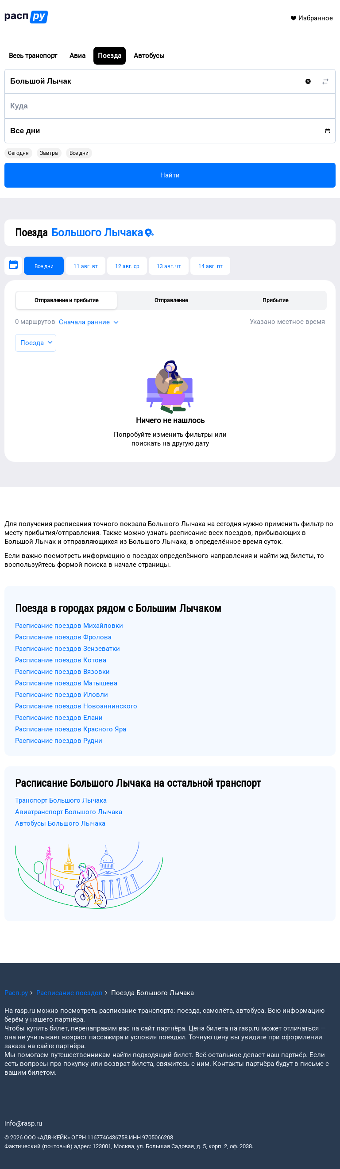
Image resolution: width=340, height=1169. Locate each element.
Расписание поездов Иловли (61, 695)
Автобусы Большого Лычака (60, 823)
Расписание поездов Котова (60, 660)
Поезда (109, 56)
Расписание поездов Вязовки (62, 672)
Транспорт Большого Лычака (61, 800)
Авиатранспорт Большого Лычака (68, 812)
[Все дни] (44, 266)
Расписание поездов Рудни (58, 741)
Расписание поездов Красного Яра (70, 729)
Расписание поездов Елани (59, 718)
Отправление (171, 300)
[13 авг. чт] (169, 266)
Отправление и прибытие (66, 300)
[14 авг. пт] (210, 266)
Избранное (311, 18)
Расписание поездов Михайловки (69, 626)
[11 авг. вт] (85, 266)
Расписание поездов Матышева (66, 683)
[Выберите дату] (13, 266)
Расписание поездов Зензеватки (67, 649)
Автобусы (149, 56)
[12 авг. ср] (127, 266)
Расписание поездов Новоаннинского (76, 706)
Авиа (77, 56)
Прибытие (275, 300)
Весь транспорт (33, 56)
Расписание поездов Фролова (63, 637)
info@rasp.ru (23, 1123)
